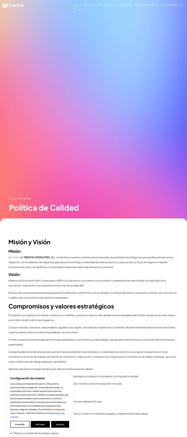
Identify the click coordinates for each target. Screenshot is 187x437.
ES (180, 4)
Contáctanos (169, 4)
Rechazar (40, 424)
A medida (20, 424)
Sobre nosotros (93, 4)
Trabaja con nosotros (146, 4)
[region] (39, 402)
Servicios (109, 4)
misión (15, 257)
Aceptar (60, 424)
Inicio (78, 4)
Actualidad (125, 4)
